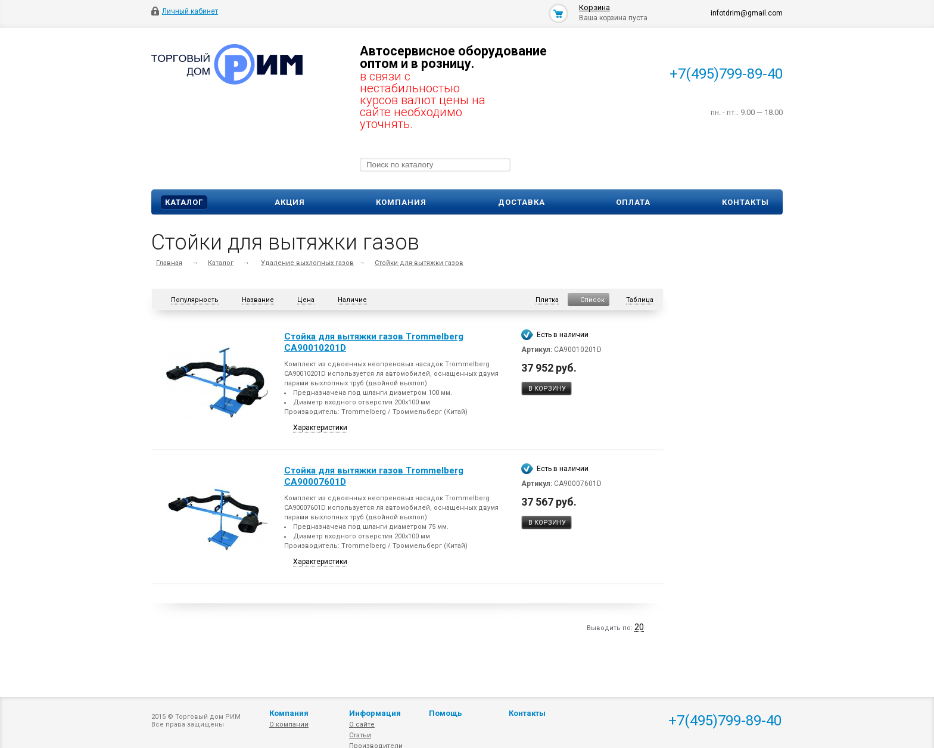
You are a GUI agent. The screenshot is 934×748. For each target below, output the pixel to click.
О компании (289, 724)
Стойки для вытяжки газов (419, 263)
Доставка (521, 202)
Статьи (360, 735)
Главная (169, 263)
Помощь (445, 713)
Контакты (745, 202)
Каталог (184, 202)
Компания (401, 202)
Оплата (633, 202)
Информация (375, 713)
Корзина (594, 7)
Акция (290, 202)
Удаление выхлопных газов (307, 263)
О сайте (362, 724)
